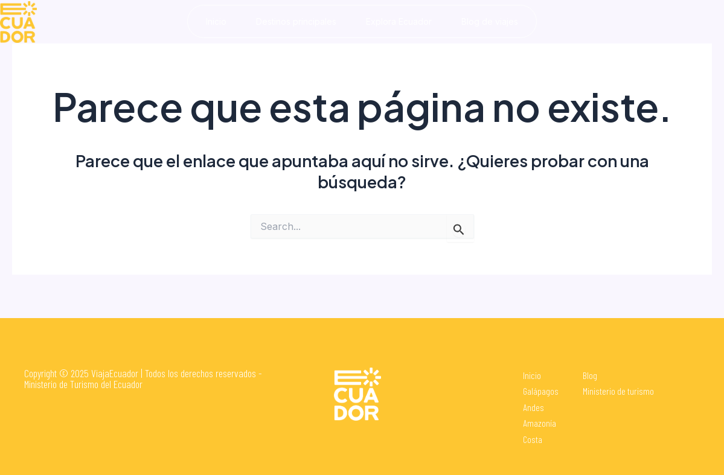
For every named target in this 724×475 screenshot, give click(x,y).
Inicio (215, 21)
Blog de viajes (490, 21)
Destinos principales (295, 21)
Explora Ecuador (399, 21)
